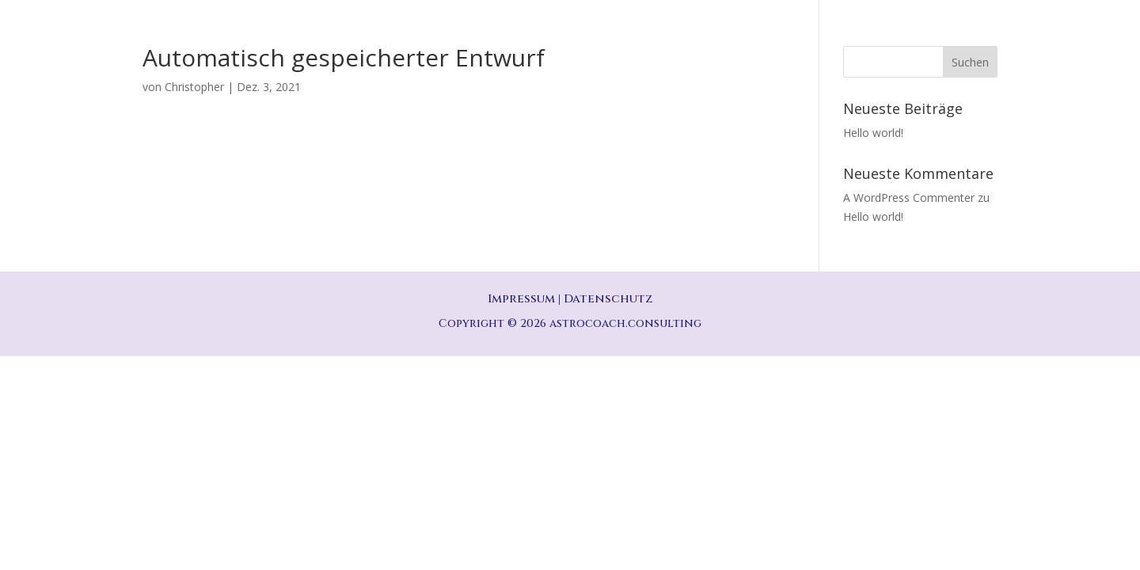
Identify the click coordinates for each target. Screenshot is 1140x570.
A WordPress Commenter (909, 197)
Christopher (194, 86)
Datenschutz (608, 299)
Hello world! (873, 132)
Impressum (521, 299)
